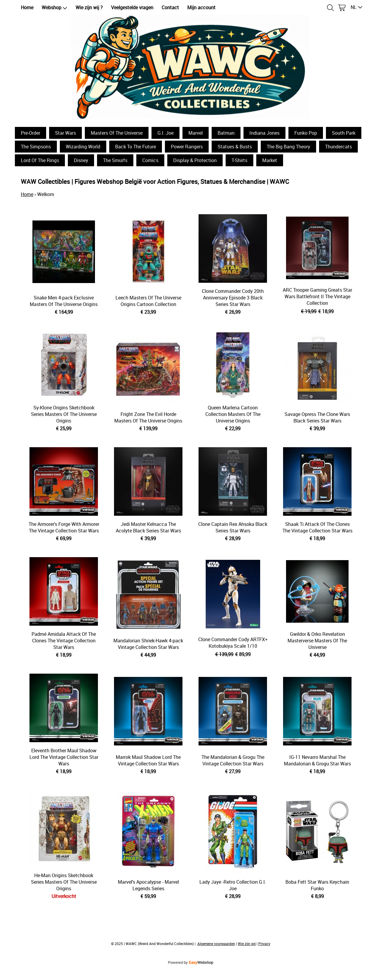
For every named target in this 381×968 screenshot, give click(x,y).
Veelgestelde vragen (132, 7)
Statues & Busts (235, 146)
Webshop (54, 7)
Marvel (195, 133)
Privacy (264, 943)
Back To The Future (135, 146)
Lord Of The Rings (40, 160)
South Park (343, 133)
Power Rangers (187, 146)
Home (27, 7)
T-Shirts (239, 160)
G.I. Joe (165, 133)
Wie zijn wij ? (89, 7)
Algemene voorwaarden (216, 943)
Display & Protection (195, 160)
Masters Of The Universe (117, 133)
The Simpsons (36, 146)
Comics (150, 160)
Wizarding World (83, 146)
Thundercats (338, 146)
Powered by (190, 962)
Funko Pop (305, 133)
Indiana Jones (264, 133)
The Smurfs (115, 160)
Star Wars (65, 133)
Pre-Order (30, 133)
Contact (170, 7)
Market (269, 160)
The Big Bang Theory (288, 146)
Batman (226, 133)
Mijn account (201, 7)
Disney (81, 160)
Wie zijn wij (247, 943)
